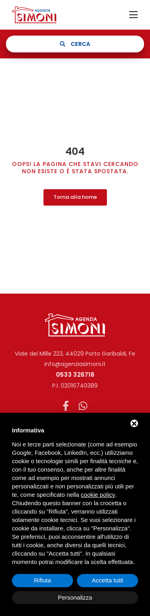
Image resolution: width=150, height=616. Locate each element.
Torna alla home (75, 197)
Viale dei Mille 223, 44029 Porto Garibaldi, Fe (75, 354)
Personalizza (75, 597)
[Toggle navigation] (133, 15)
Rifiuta (42, 580)
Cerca (75, 44)
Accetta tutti (107, 580)
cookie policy (98, 494)
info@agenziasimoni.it (75, 364)
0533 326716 (75, 374)
